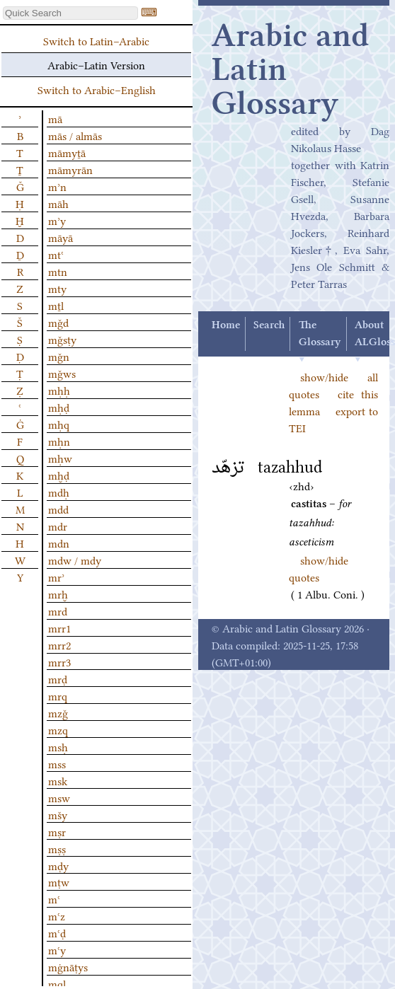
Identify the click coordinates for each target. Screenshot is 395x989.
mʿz (56, 915)
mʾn (57, 186)
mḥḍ (58, 407)
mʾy (57, 220)
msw (59, 797)
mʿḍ (57, 932)
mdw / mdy (74, 559)
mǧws (62, 373)
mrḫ (58, 593)
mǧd (58, 322)
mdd (58, 508)
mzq (58, 729)
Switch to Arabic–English (97, 89)
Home (226, 325)
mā (55, 118)
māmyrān (70, 169)
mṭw (58, 881)
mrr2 (59, 644)
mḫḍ (58, 474)
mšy (57, 814)
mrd (57, 610)
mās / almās (75, 135)
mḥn (59, 441)
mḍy (58, 865)
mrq (57, 695)
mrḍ (57, 678)
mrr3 (59, 661)
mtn (57, 271)
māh (58, 203)
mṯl (56, 305)
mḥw (60, 457)
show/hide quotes (318, 568)
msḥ (58, 746)
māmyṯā (67, 152)
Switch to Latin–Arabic (96, 40)
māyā (60, 237)
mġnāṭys (68, 966)
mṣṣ (57, 848)
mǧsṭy (62, 339)
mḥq (58, 424)
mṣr (57, 831)
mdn (58, 542)
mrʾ (56, 576)
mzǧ (58, 712)
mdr (57, 525)
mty (57, 288)
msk (57, 780)
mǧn (58, 356)
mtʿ (56, 254)
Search (269, 325)
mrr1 (59, 627)
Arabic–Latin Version (96, 64)
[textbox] (70, 13)
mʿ (54, 898)
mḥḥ (59, 390)
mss (57, 763)
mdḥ (58, 491)
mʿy (57, 949)
